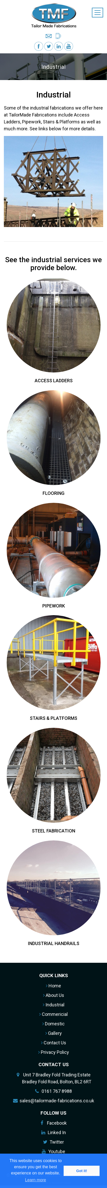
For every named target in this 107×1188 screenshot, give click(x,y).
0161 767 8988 (57, 1091)
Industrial (53, 1004)
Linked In (57, 1132)
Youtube (56, 1151)
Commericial (53, 1014)
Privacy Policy (53, 1052)
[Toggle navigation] (97, 12)
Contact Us (53, 1042)
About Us (53, 995)
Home (53, 985)
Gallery (53, 1033)
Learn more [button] (35, 1180)
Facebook (57, 1123)
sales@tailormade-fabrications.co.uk (57, 1100)
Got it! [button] (81, 1171)
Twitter (57, 1142)
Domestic (53, 1023)
